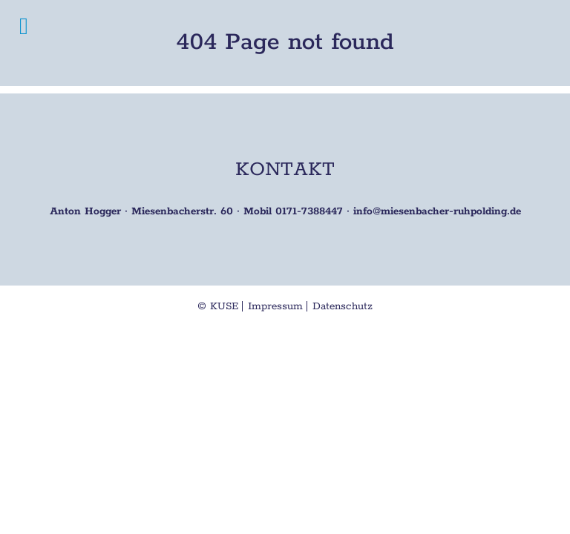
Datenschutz (342, 306)
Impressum (275, 306)
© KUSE (217, 306)
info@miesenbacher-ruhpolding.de (437, 211)
